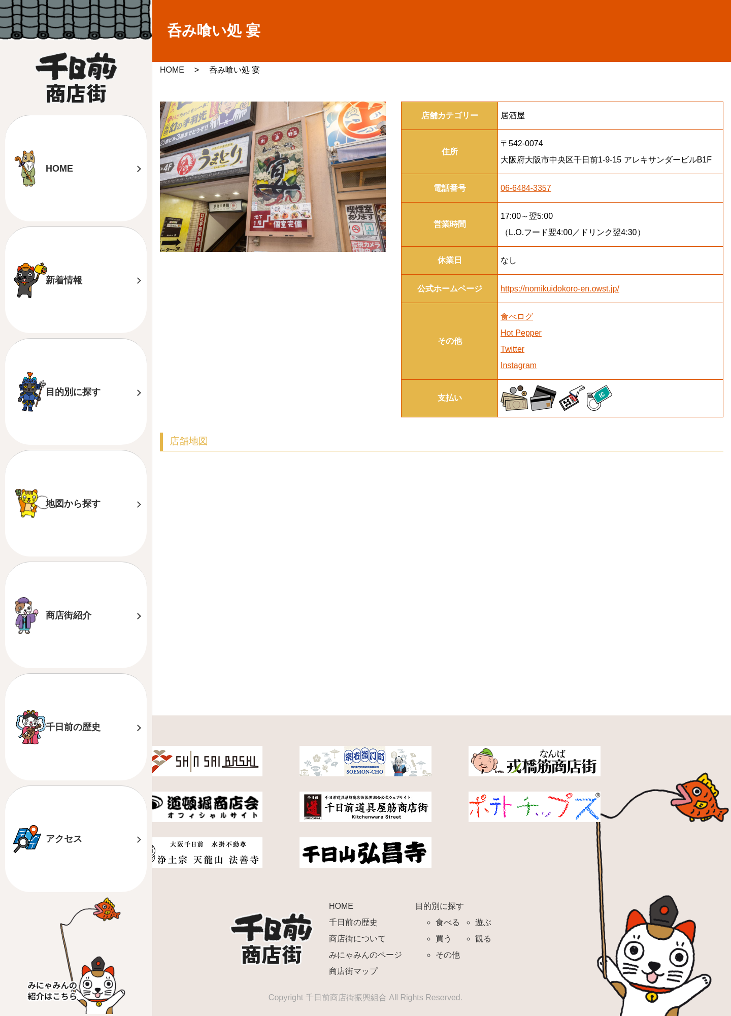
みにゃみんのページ (365, 955)
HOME (59, 168)
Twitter (512, 349)
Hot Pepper (521, 333)
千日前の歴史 (73, 727)
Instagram (519, 365)
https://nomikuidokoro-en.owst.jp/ (560, 288)
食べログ (517, 316)
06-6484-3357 (526, 188)
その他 (448, 955)
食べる (448, 922)
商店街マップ (353, 971)
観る (483, 938)
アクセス (64, 839)
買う (444, 938)
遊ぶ (483, 922)
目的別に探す (73, 392)
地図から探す (73, 504)
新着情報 (64, 280)
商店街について (357, 938)
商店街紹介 (68, 615)
